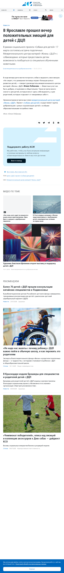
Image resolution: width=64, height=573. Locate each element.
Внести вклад (16, 161)
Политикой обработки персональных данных (31, 564)
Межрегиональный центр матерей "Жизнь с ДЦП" (24, 180)
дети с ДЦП (11, 176)
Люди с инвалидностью (25, 366)
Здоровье (21, 301)
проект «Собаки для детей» (24, 176)
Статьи (5, 366)
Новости (6, 25)
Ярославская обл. (21, 172)
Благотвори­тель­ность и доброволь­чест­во (17, 69)
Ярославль (10, 172)
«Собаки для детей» (31, 103)
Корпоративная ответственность (28, 448)
